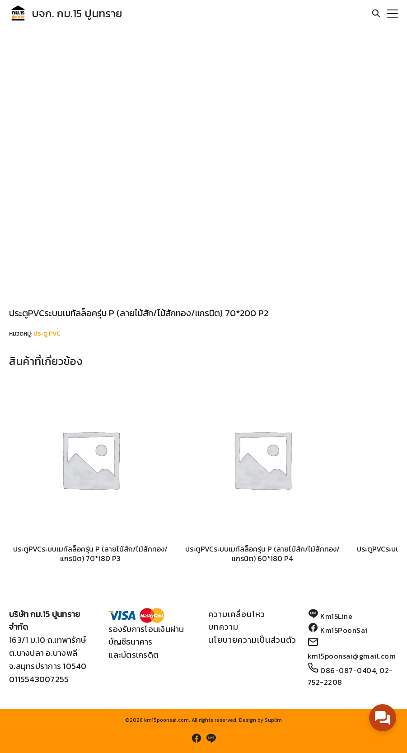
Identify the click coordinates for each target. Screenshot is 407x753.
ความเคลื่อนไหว (236, 614)
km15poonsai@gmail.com (352, 655)
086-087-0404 (348, 670)
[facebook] (196, 738)
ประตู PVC (47, 333)
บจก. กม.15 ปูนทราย (77, 13)
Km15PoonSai (344, 630)
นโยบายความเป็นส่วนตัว (252, 640)
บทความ (223, 627)
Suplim (273, 720)
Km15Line (336, 616)
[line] (211, 738)
